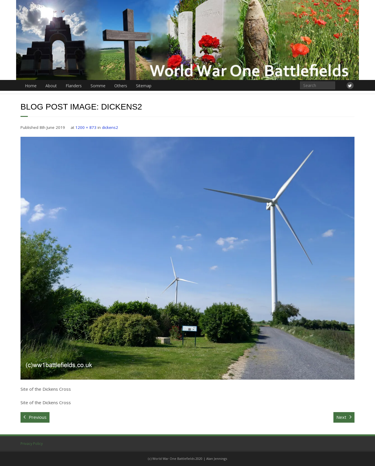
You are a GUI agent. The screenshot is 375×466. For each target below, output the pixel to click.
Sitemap (143, 85)
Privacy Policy (32, 443)
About (51, 85)
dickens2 (110, 127)
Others (120, 85)
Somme (98, 85)
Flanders (74, 85)
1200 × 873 (85, 127)
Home (31, 85)
